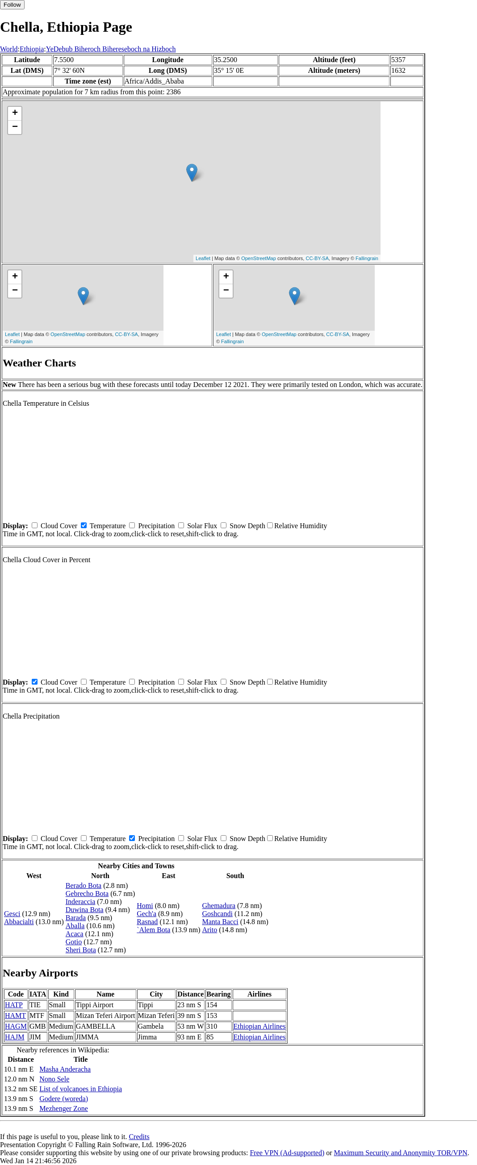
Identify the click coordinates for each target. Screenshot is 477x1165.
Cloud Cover (59, 526)
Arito (209, 930)
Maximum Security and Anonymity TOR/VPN (401, 1153)
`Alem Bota (153, 930)
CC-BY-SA (317, 258)
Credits (139, 1136)
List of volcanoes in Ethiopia (80, 1089)
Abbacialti (19, 921)
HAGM (16, 1026)
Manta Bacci (220, 921)
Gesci (12, 913)
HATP (14, 1005)
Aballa (75, 925)
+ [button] (15, 113)
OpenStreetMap (258, 258)
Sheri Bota (81, 950)
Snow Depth (247, 526)
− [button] (15, 127)
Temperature (108, 526)
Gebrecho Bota (87, 893)
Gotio (74, 942)
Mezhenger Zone (63, 1108)
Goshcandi (217, 913)
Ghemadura (218, 905)
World (9, 49)
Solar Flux (202, 526)
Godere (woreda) (63, 1098)
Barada (76, 917)
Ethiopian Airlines (260, 1026)
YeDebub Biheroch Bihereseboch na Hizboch (111, 49)
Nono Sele (54, 1079)
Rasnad (147, 921)
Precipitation (156, 526)
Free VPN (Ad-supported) (287, 1153)
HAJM (15, 1037)
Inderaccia (81, 901)
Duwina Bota (85, 909)
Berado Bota (83, 885)
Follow (12, 4)
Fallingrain (367, 258)
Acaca (75, 934)
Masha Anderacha (65, 1069)
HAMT (15, 1015)
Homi (145, 905)
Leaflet (203, 258)
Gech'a (146, 913)
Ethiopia (32, 49)
